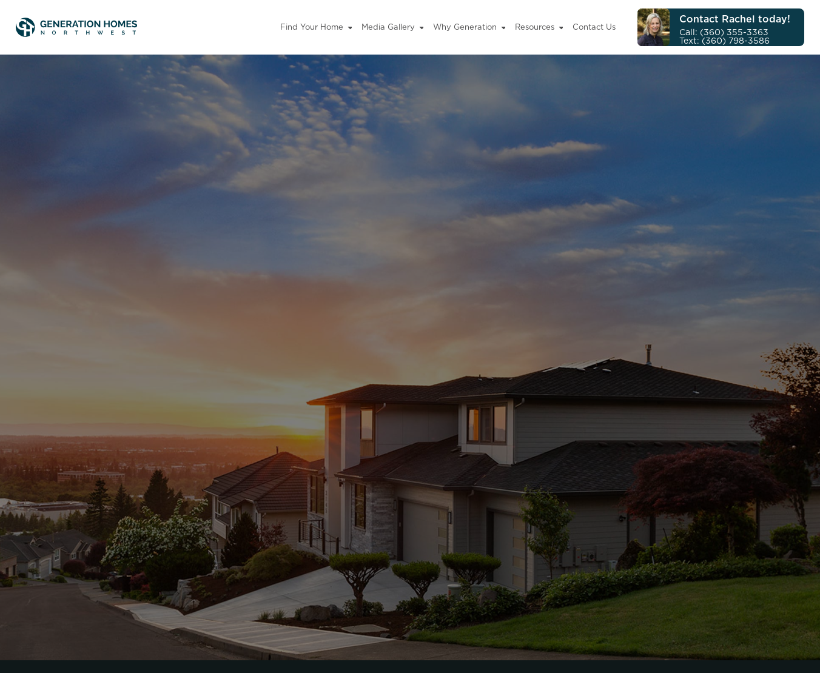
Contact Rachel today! (734, 18)
